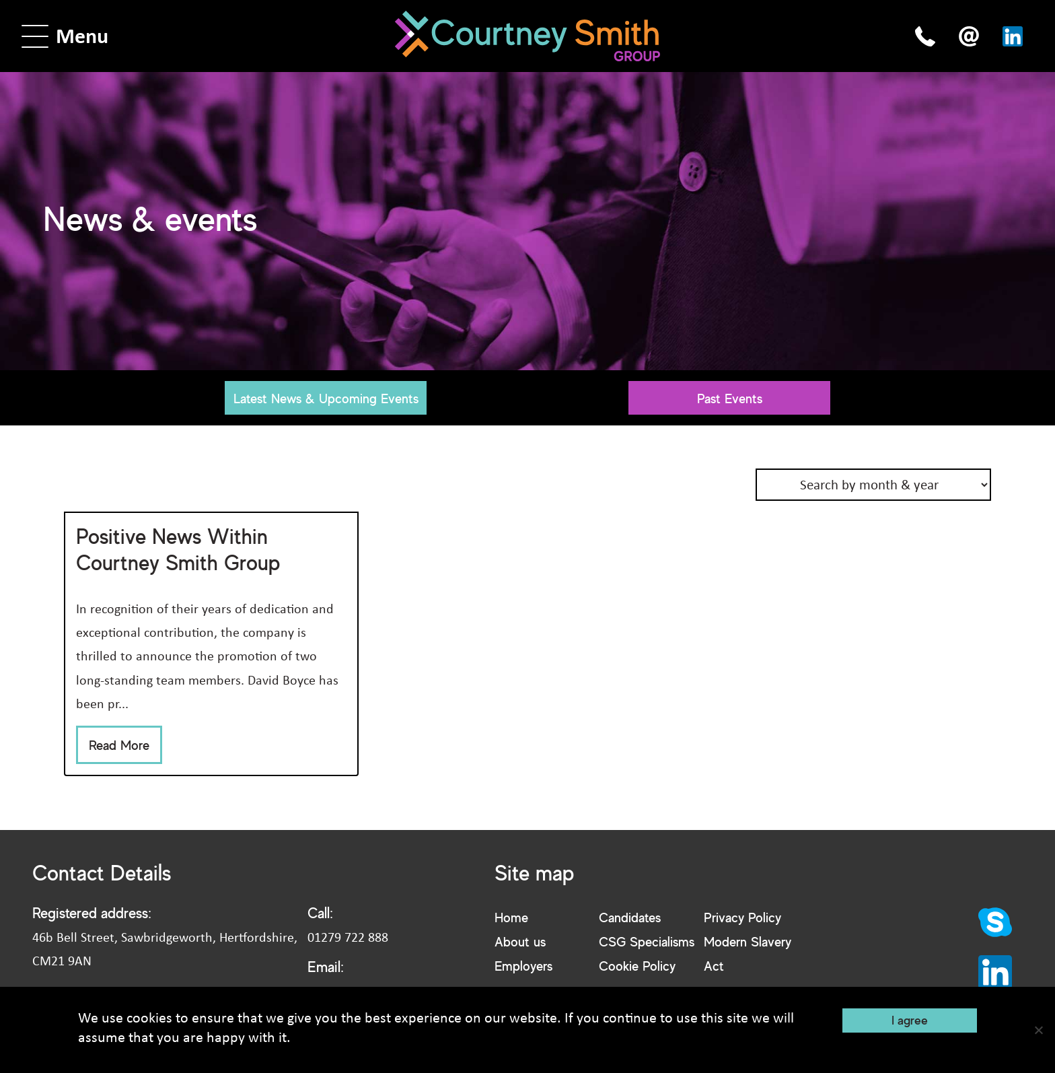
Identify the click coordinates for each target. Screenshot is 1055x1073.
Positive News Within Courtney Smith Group (178, 549)
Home (511, 917)
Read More (119, 744)
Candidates (630, 917)
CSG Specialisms (646, 941)
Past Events (729, 398)
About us (520, 941)
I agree (910, 1020)
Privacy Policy (742, 917)
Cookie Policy (637, 965)
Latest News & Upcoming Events (326, 398)
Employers (523, 965)
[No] (1038, 1030)
